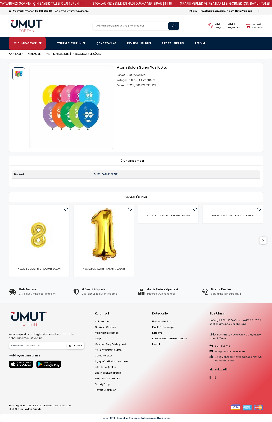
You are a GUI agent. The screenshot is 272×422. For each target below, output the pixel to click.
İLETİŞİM (199, 43)
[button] (254, 26)
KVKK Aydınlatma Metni (108, 350)
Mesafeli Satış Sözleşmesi (110, 344)
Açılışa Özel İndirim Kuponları (112, 361)
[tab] (132, 161)
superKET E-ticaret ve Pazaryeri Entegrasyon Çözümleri (136, 418)
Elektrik (156, 344)
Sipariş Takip (102, 384)
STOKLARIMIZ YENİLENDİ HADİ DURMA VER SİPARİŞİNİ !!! (139, 3)
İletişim (193, 11)
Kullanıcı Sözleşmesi (107, 333)
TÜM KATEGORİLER (28, 43)
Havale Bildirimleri (105, 390)
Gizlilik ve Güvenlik (105, 327)
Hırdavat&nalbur (162, 321)
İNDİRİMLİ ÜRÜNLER (139, 43)
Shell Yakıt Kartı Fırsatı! (108, 372)
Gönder (75, 345)
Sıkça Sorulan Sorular (107, 378)
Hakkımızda (102, 321)
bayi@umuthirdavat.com (227, 351)
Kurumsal (102, 313)
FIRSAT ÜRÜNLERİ (173, 43)
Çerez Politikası (104, 355)
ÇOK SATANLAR (106, 43)
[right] (263, 241)
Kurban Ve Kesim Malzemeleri (170, 338)
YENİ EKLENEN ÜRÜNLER (71, 43)
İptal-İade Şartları (105, 367)
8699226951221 (110, 174)
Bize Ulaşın (217, 313)
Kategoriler (160, 313)
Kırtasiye (157, 333)
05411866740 (220, 346)
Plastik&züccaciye (163, 327)
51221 (97, 174)
